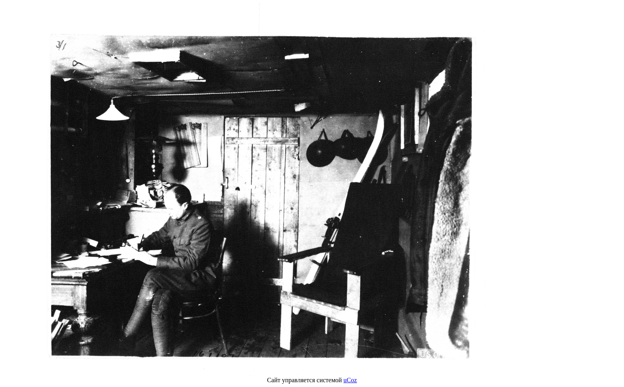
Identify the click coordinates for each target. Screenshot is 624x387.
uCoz (350, 380)
